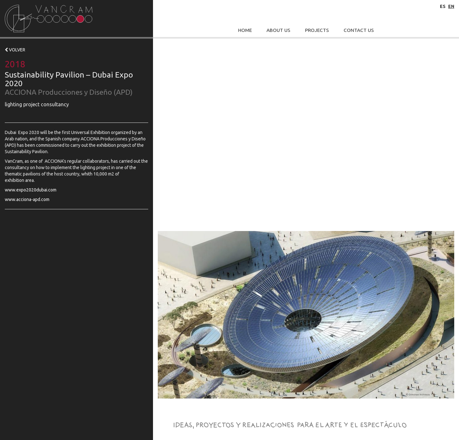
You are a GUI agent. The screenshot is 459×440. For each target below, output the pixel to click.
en (451, 6)
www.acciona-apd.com (27, 199)
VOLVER (15, 49)
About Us (278, 30)
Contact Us (359, 30)
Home (245, 30)
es (443, 6)
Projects (317, 30)
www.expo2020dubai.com (30, 189)
